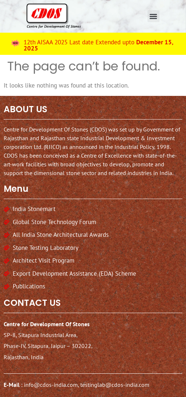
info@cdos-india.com (51, 384)
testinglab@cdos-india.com (114, 384)
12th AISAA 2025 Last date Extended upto (98, 45)
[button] (153, 16)
